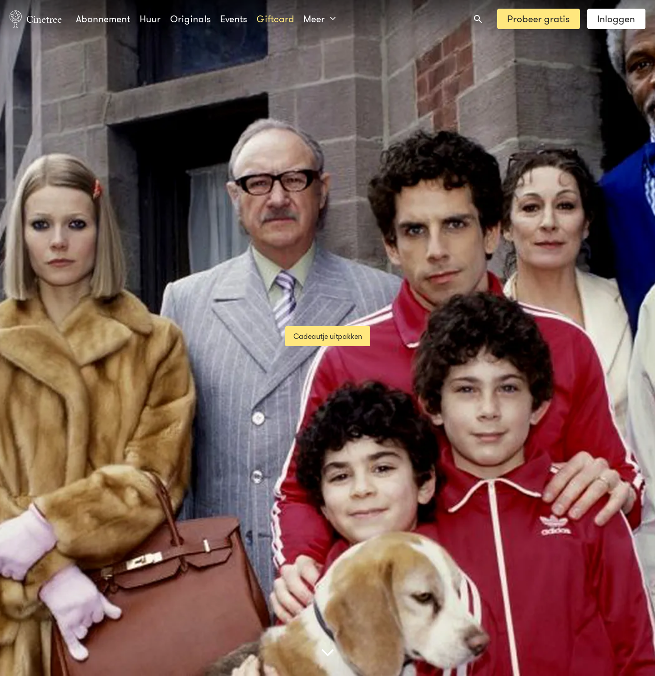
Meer (319, 19)
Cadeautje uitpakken (327, 336)
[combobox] (478, 19)
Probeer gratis (538, 19)
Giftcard (275, 19)
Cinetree (36, 18)
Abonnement (103, 19)
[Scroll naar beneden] (328, 652)
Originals (190, 19)
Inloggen (616, 19)
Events (233, 19)
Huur (150, 19)
